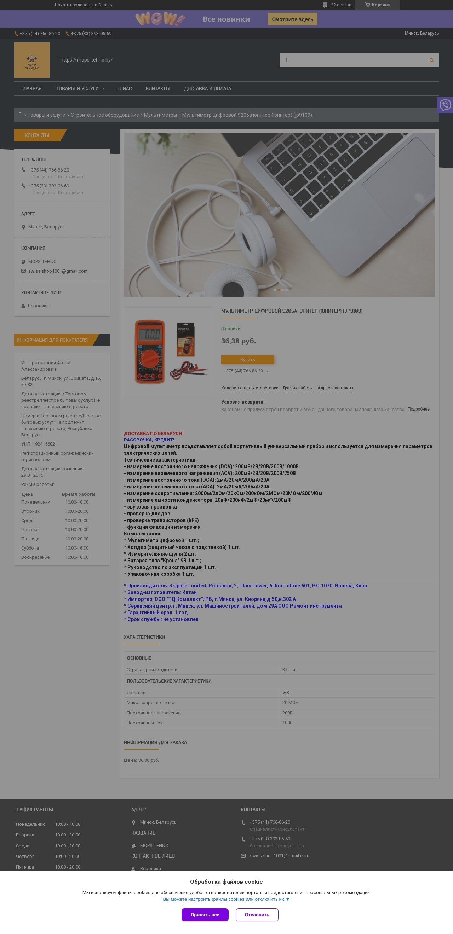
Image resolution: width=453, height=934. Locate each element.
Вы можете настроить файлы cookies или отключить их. (224, 899)
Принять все (205, 914)
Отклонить (257, 914)
